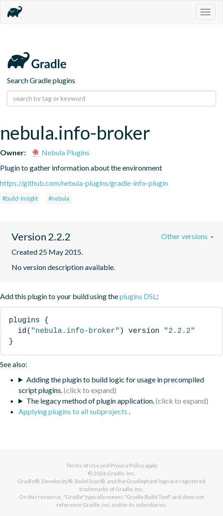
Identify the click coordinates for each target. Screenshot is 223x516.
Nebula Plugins (60, 152)
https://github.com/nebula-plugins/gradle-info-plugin (84, 182)
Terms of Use (82, 465)
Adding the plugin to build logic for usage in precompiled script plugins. (111, 384)
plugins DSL (138, 296)
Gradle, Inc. (121, 473)
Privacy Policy (127, 465)
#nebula (58, 198)
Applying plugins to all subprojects (73, 411)
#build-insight (20, 198)
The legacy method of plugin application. (90, 400)
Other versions (187, 236)
